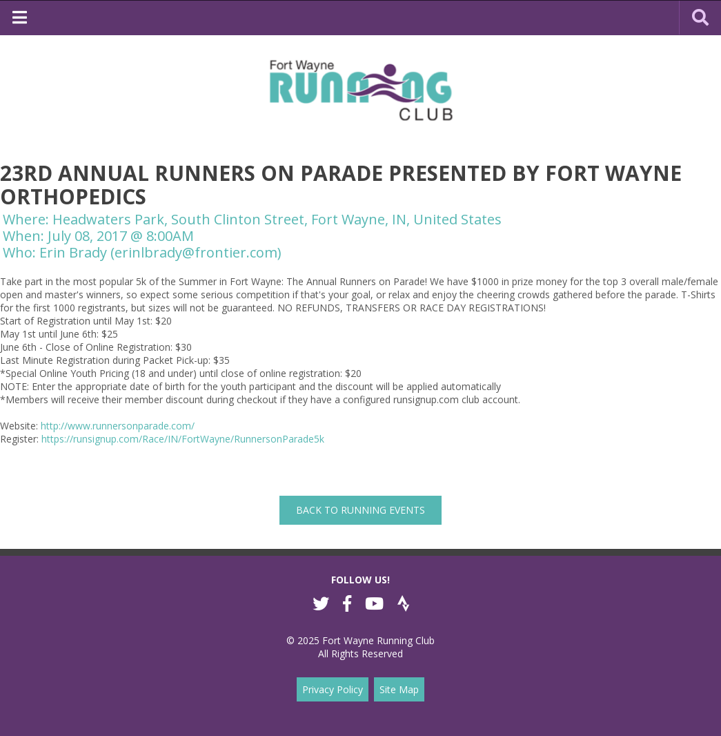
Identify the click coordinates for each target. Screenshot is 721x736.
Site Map (399, 689)
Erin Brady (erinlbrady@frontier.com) (160, 252)
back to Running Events (360, 509)
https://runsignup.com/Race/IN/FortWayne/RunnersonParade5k (182, 438)
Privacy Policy (332, 689)
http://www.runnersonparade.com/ (118, 425)
